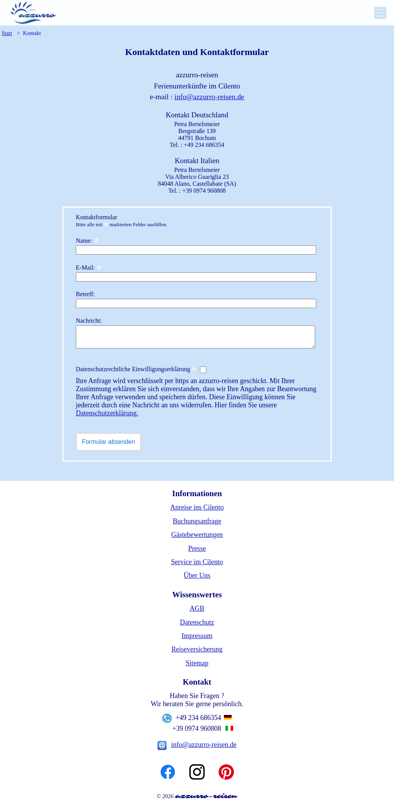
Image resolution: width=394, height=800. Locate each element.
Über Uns (197, 575)
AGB (197, 608)
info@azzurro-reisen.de (209, 97)
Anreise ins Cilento (197, 507)
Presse (197, 548)
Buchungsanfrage (197, 521)
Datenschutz (197, 622)
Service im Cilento (197, 562)
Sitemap (197, 663)
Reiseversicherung (197, 649)
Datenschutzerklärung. (107, 413)
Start (7, 33)
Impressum (197, 636)
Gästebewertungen (197, 534)
